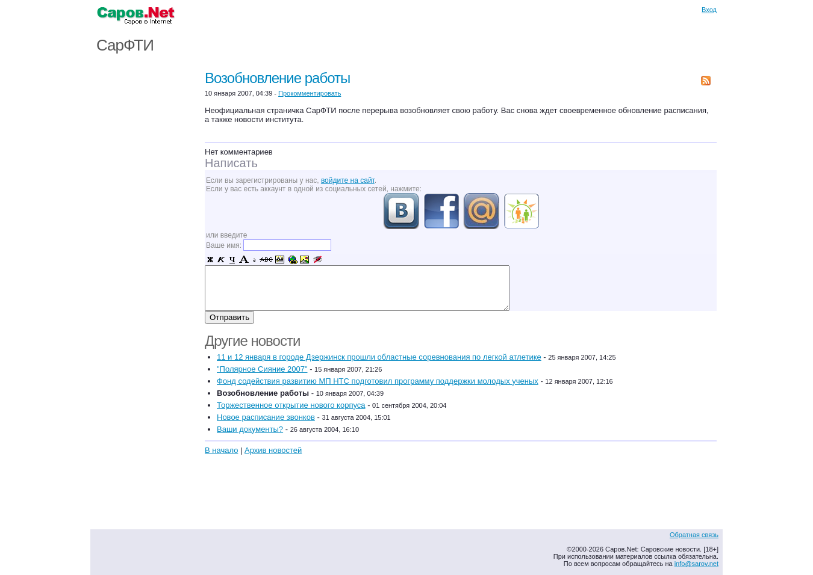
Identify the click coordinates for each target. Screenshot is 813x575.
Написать (231, 163)
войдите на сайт (348, 180)
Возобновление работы (277, 78)
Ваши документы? (250, 429)
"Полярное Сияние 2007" (262, 369)
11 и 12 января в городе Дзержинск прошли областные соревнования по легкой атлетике (379, 356)
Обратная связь (694, 534)
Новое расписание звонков (266, 417)
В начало (221, 450)
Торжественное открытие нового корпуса (291, 405)
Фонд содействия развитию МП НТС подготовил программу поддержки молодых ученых (377, 381)
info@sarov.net (696, 563)
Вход (709, 9)
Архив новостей (273, 450)
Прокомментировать (309, 93)
